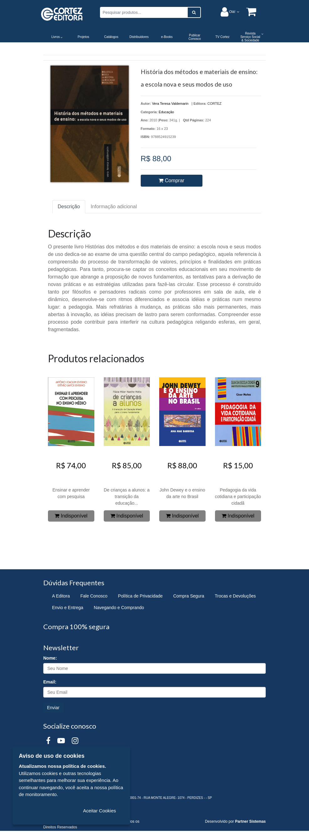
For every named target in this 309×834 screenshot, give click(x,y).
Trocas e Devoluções (235, 595)
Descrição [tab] (69, 206)
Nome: (50, 658)
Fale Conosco (94, 595)
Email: (49, 681)
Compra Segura (188, 595)
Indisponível (71, 515)
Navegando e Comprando (119, 607)
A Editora (61, 595)
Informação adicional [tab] (114, 206)
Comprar (171, 180)
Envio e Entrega (67, 607)
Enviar (53, 707)
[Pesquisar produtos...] (144, 12)
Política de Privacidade (140, 595)
